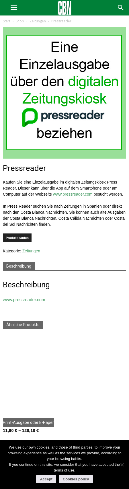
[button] (121, 7)
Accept (46, 479)
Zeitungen (38, 21)
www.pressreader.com (73, 194)
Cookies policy (76, 479)
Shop (20, 21)
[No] (122, 464)
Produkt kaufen (17, 237)
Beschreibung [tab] (18, 266)
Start (6, 21)
